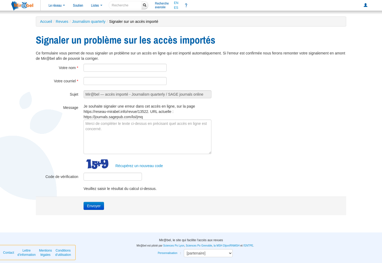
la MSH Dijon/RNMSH (227, 245)
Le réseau (57, 5)
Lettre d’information (27, 253)
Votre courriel (66, 81)
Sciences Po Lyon (173, 245)
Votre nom (68, 68)
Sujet (74, 94)
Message (70, 107)
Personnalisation (167, 253)
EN (176, 3)
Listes (96, 5)
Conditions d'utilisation (63, 253)
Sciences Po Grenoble (199, 245)
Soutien (78, 5)
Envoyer (94, 206)
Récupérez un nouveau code (139, 166)
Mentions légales (45, 253)
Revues (62, 21)
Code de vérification (61, 177)
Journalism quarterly (88, 21)
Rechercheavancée (162, 5)
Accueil (46, 21)
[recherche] (125, 5)
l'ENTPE (248, 245)
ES (176, 8)
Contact (8, 252)
